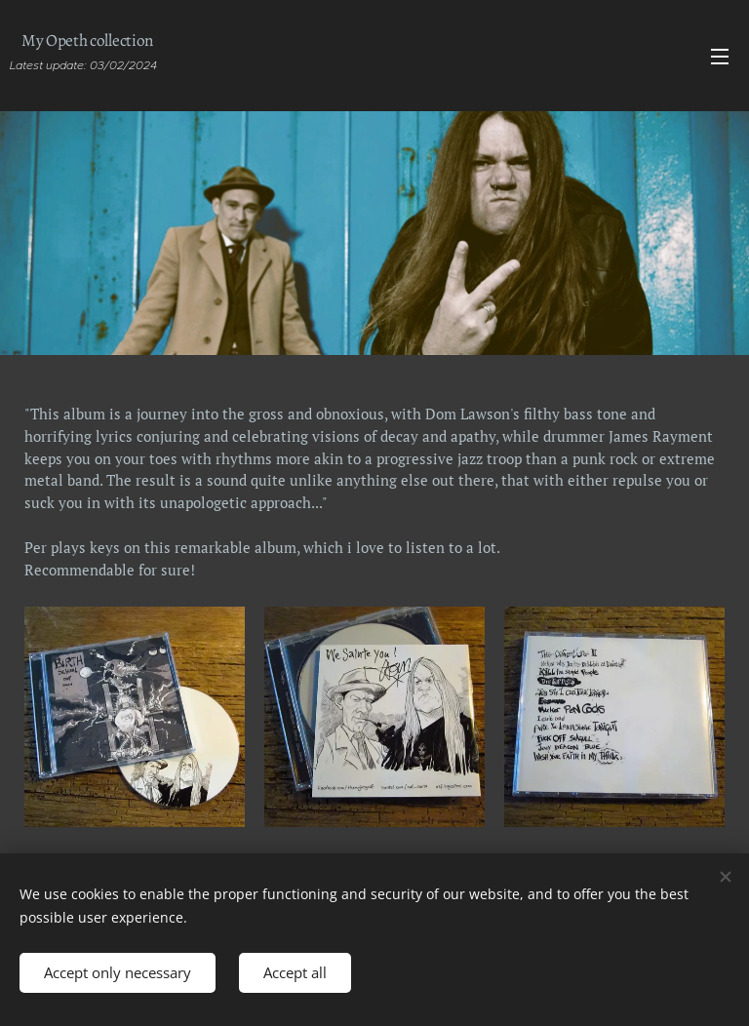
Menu (720, 57)
